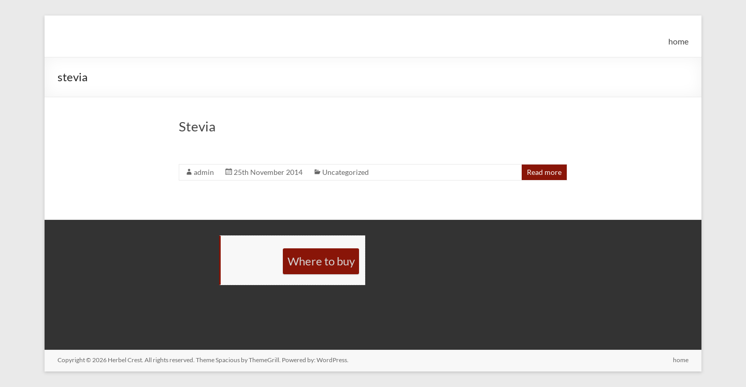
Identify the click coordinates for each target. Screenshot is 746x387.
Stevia (197, 126)
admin (204, 172)
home (678, 41)
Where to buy (321, 261)
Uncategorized (345, 172)
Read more (544, 172)
